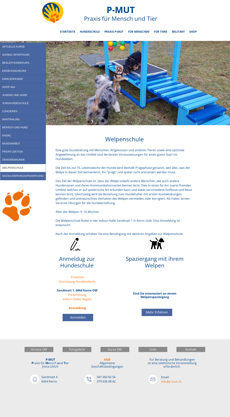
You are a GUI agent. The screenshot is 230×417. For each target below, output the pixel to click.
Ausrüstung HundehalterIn (77, 282)
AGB (107, 360)
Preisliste (77, 277)
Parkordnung (77, 295)
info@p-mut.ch (171, 382)
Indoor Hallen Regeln (77, 299)
